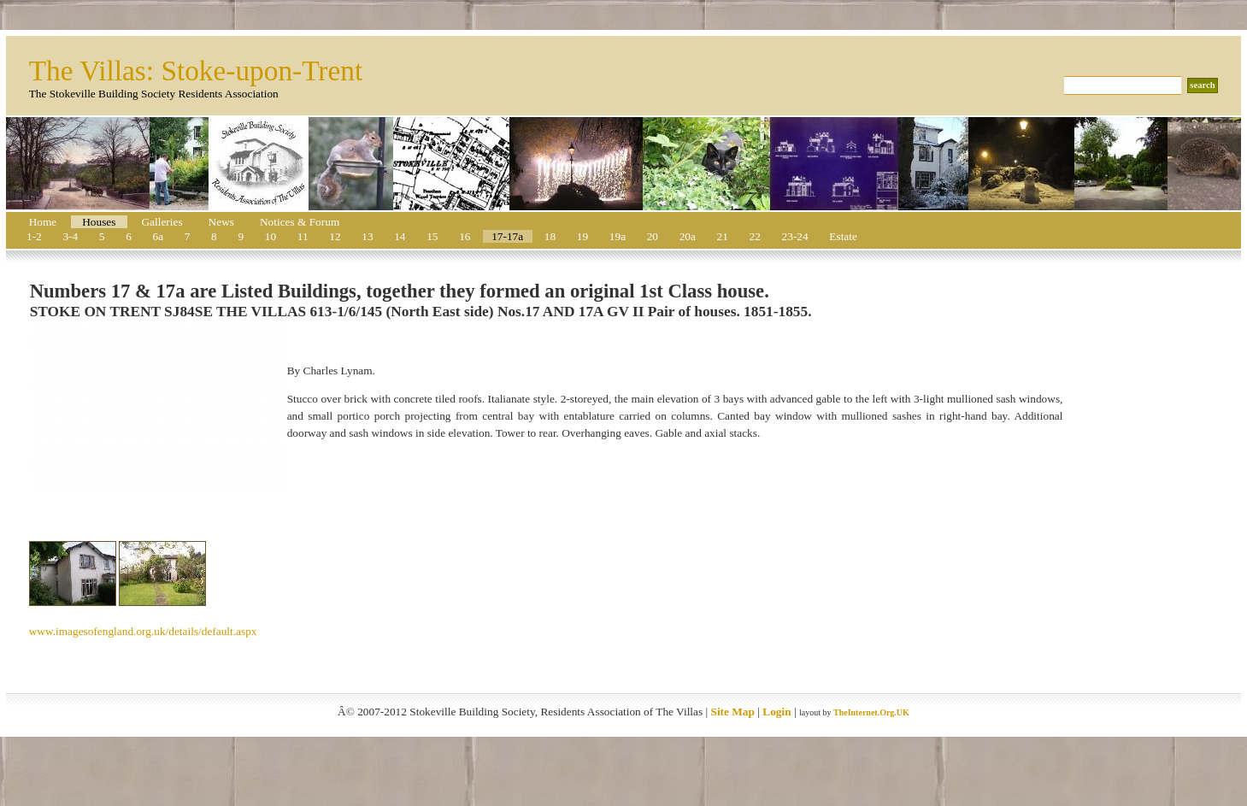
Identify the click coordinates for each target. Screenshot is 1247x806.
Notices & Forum (299, 221)
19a (617, 236)
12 (334, 236)
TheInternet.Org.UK (871, 712)
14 (399, 236)
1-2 (34, 236)
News (221, 221)
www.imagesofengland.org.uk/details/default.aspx (143, 631)
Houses (98, 221)
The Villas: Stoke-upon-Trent (196, 70)
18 (550, 236)
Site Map (732, 711)
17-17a (507, 236)
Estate (843, 236)
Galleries (161, 221)
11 (303, 236)
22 (755, 236)
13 (367, 236)
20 (652, 236)
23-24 (795, 236)
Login (776, 711)
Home (43, 221)
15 (432, 236)
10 (270, 236)
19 (582, 236)
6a (158, 236)
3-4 (70, 236)
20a (687, 236)
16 (464, 236)
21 (722, 236)
